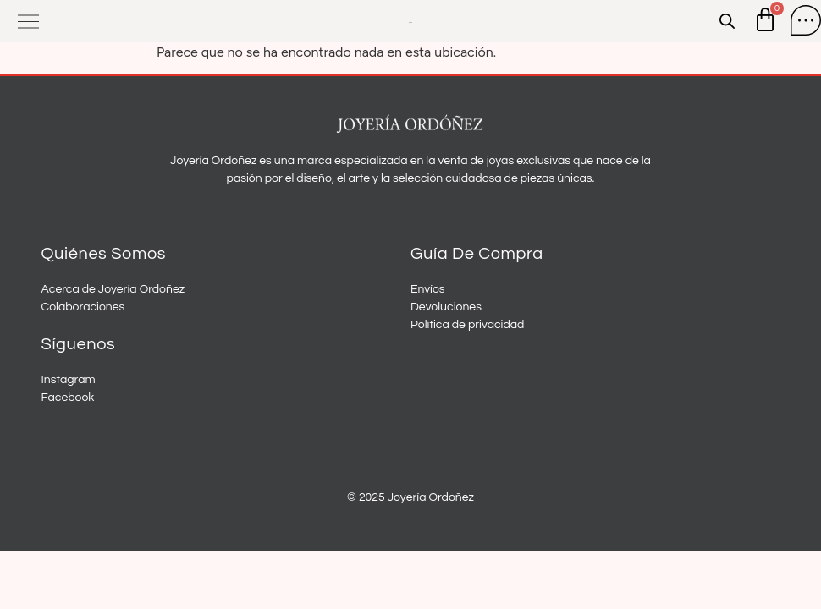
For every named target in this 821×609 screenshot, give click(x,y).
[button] (28, 21)
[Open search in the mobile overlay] (727, 21)
